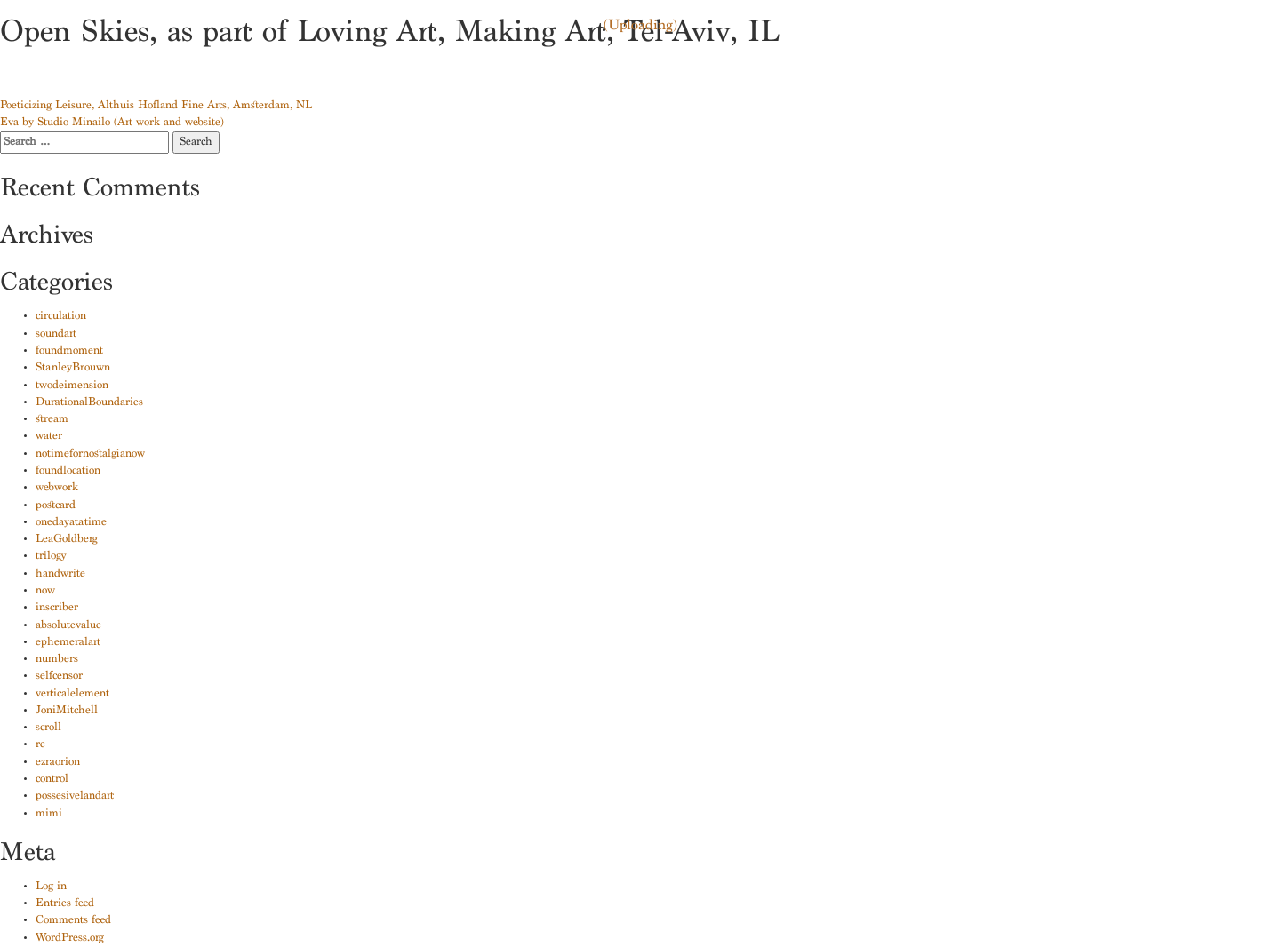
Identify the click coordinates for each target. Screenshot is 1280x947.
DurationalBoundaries (89, 403)
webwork (57, 488)
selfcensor (59, 676)
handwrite (60, 574)
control (52, 779)
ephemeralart (68, 643)
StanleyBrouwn (73, 368)
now (45, 591)
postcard (56, 506)
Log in (51, 887)
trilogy (51, 556)
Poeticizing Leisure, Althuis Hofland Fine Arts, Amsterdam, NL (156, 106)
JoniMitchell (67, 711)
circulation (61, 316)
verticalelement (72, 694)
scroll (48, 728)
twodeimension (72, 386)
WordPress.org (70, 938)
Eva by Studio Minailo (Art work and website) (112, 123)
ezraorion (58, 762)
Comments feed (73, 921)
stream (52, 420)
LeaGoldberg (67, 539)
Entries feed (65, 904)
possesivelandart (75, 796)
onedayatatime (71, 523)
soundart (56, 334)
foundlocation (68, 471)
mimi (49, 814)
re (40, 745)
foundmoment (69, 351)
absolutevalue (68, 626)
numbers (57, 659)
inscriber (57, 608)
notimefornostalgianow (90, 454)
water (49, 436)
